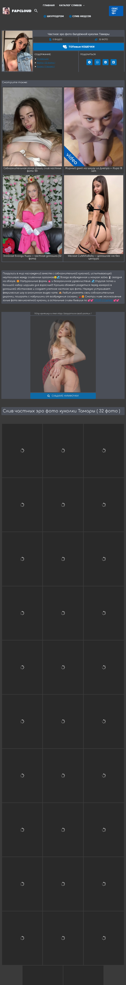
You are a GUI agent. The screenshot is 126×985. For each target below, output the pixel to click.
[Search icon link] (36, 11)
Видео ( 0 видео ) (46, 66)
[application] (83, 5)
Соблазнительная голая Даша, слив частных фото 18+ (32, 169)
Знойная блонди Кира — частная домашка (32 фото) (32, 257)
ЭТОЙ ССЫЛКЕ (103, 300)
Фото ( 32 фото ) (46, 63)
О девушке (43, 59)
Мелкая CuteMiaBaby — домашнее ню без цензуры (94, 257)
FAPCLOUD (21, 11)
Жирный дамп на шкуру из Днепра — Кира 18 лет (93, 169)
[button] (116, 11)
